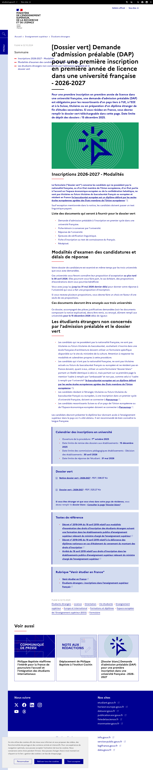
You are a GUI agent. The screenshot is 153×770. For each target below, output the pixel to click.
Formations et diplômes (102, 608)
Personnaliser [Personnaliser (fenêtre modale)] (23, 761)
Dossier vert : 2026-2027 (71, 489)
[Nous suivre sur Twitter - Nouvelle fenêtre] (139, 2)
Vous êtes (132, 8)
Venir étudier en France (74, 579)
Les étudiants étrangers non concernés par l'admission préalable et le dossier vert (30, 80)
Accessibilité (132, 2)
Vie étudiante (106, 604)
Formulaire (94, 612)
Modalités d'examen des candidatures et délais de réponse (31, 68)
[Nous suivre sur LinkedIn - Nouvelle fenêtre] (148, 2)
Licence (78, 604)
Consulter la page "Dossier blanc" (104, 505)
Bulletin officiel (118, 8)
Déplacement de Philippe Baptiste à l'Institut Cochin (75, 663)
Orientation (90, 604)
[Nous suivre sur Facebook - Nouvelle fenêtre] (143, 2)
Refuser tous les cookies (48, 761)
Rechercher (4, 33)
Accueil (18, 36)
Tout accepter (73, 761)
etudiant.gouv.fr (9, 2)
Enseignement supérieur (36, 36)
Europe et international (75, 608)
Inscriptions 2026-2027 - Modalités (30, 60)
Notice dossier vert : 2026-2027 (74, 478)
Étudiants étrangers (60, 36)
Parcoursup (112, 399)
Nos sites (24, 2)
